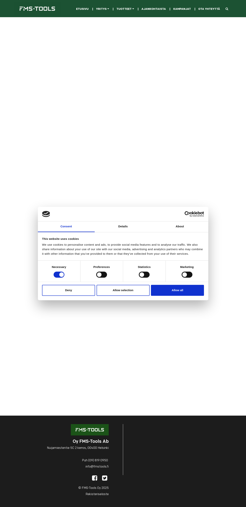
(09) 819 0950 (98, 460)
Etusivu (82, 9)
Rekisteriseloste (97, 494)
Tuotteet (125, 9)
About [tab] (180, 226)
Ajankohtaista (153, 9)
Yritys (102, 9)
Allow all (177, 290)
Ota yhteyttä (209, 9)
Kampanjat (182, 9)
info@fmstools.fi (97, 466)
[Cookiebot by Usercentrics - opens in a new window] (187, 214)
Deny (68, 290)
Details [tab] (123, 226)
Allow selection (123, 290)
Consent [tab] (66, 226)
